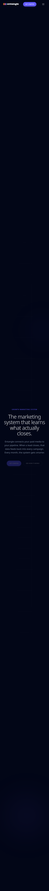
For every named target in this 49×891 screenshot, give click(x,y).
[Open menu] (43, 4)
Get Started (29, 4)
